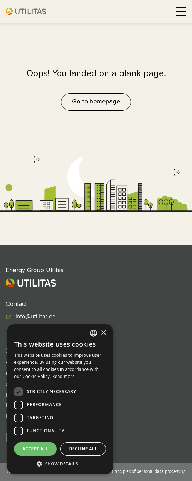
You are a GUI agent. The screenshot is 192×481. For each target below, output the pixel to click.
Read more (63, 376)
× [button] (103, 333)
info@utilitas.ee (35, 317)
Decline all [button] (83, 449)
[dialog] (60, 399)
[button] (60, 463)
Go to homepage (96, 101)
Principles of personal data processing (149, 471)
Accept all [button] (36, 449)
